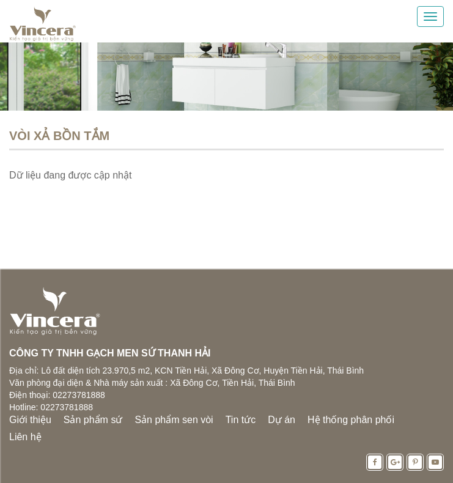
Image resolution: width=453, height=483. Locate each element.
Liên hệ (25, 437)
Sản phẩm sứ (93, 420)
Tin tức (241, 420)
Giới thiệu (30, 420)
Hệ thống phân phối (351, 420)
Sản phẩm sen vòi (173, 420)
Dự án (281, 420)
